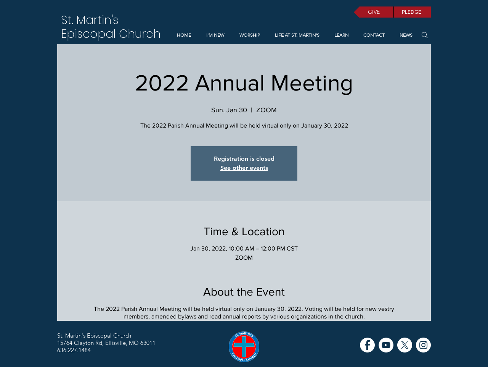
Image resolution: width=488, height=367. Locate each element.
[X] (404, 345)
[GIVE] (373, 12)
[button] (339, 35)
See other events (244, 167)
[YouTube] (386, 345)
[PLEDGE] (412, 12)
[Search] (424, 34)
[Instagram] (423, 345)
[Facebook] (367, 345)
